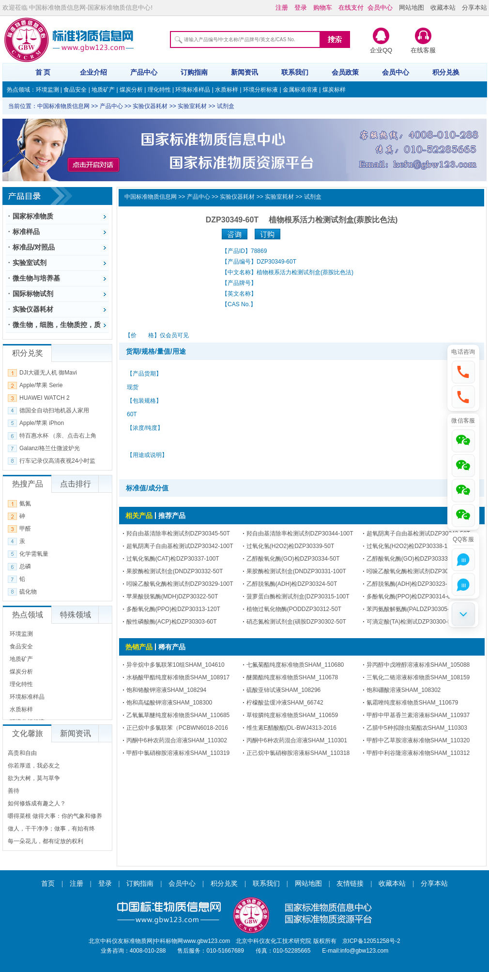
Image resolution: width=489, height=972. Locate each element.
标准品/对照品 (34, 247)
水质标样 (226, 89)
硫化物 (28, 591)
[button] (463, 370)
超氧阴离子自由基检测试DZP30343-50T (418, 533)
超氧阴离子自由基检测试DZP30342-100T (179, 546)
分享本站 (474, 7)
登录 (105, 883)
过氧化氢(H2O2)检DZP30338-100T (412, 546)
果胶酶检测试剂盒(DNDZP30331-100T (296, 571)
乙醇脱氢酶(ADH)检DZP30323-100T (413, 583)
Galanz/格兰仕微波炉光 (49, 448)
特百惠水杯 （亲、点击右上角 (57, 435)
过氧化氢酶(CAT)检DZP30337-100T (172, 558)
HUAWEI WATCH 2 (44, 397)
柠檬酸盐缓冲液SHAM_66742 (284, 702)
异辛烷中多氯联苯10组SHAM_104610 (175, 664)
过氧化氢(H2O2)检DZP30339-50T (290, 546)
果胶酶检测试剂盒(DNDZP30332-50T (174, 571)
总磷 (25, 566)
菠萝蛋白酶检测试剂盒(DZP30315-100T (298, 596)
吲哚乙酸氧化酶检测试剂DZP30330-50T (418, 571)
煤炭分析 (131, 89)
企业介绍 (93, 72)
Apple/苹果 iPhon (41, 423)
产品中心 (143, 72)
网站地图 (411, 7)
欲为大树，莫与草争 (34, 778)
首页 (48, 883)
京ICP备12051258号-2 (371, 941)
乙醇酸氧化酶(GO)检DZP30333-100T (415, 558)
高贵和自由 (22, 753)
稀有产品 (171, 647)
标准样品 (26, 231)
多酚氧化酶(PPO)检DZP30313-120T (173, 609)
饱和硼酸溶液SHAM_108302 (404, 690)
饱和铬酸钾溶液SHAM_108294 (166, 690)
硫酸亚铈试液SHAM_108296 (283, 690)
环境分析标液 (260, 89)
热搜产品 (27, 484)
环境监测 (47, 89)
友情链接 (350, 883)
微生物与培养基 (36, 278)
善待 (13, 790)
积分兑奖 (224, 883)
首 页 (43, 72)
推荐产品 (171, 515)
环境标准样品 (192, 89)
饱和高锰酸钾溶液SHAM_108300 (169, 702)
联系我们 (294, 72)
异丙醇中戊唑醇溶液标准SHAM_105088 (418, 664)
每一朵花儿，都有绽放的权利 (45, 841)
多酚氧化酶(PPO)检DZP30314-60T (412, 596)
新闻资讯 (244, 72)
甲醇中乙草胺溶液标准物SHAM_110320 (418, 740)
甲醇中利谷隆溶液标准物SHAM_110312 (418, 753)
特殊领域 (75, 615)
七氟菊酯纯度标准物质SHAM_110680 (295, 664)
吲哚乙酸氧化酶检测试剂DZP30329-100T (179, 583)
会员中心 (395, 72)
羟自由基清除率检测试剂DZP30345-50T (178, 533)
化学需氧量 (33, 553)
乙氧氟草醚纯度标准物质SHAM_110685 (177, 715)
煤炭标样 (334, 89)
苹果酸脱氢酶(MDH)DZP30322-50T (172, 596)
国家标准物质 (33, 216)
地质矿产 (103, 89)
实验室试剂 (29, 263)
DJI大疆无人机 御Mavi (48, 372)
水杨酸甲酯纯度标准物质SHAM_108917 (177, 677)
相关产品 (139, 515)
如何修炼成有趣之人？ (37, 803)
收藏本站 (443, 7)
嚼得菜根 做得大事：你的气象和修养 (55, 816)
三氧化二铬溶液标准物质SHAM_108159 (418, 677)
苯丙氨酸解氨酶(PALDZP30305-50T (413, 609)
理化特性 (159, 89)
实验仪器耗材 (33, 309)
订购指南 (194, 72)
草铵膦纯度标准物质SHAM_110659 (292, 715)
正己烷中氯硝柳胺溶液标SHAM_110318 (298, 753)
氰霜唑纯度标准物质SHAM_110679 (412, 702)
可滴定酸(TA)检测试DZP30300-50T (412, 621)
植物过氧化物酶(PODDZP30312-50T (293, 609)
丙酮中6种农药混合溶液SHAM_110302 (176, 740)
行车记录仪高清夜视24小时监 (57, 460)
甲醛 (25, 528)
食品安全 (75, 89)
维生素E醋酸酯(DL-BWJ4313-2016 (291, 727)
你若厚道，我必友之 (34, 765)
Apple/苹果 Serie (40, 385)
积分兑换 (445, 72)
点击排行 (75, 484)
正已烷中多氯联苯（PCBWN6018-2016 (177, 727)
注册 (76, 883)
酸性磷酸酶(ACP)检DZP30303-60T (171, 621)
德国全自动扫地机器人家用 (54, 410)
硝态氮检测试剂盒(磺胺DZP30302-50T (296, 621)
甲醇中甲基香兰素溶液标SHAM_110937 (418, 715)
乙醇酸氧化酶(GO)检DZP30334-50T (293, 558)
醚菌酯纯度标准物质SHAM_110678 (292, 677)
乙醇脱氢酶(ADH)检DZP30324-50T (291, 583)
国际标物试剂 (33, 294)
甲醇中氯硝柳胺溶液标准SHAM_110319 (177, 753)
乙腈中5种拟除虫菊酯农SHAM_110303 (417, 727)
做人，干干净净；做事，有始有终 (51, 828)
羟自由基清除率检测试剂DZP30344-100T (299, 533)
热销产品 (139, 647)
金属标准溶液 (300, 89)
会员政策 (345, 72)
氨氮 (25, 503)
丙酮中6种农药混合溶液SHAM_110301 (296, 740)
